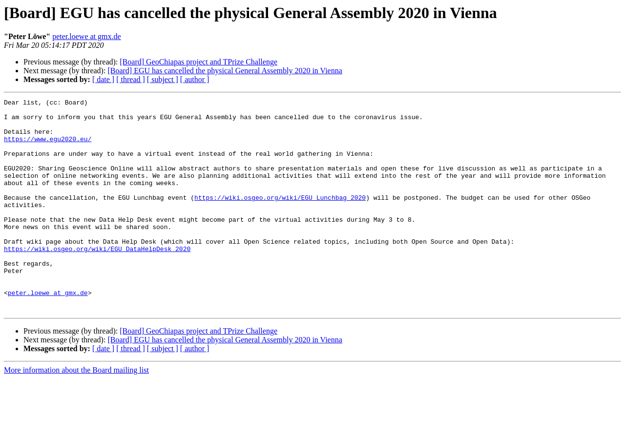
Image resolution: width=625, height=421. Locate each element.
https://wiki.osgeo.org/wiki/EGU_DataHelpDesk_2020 (97, 279)
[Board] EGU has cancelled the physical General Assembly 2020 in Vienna (224, 70)
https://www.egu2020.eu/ (47, 147)
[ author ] (194, 79)
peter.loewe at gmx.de (86, 36)
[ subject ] (162, 79)
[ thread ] (130, 79)
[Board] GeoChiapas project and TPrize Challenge (198, 62)
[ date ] (103, 79)
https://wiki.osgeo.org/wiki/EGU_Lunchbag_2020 (280, 217)
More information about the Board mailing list (76, 412)
